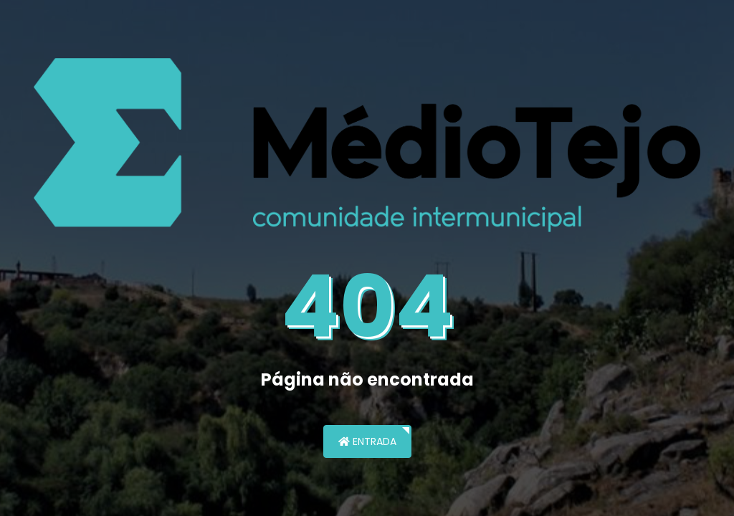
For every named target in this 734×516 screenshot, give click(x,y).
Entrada (367, 441)
